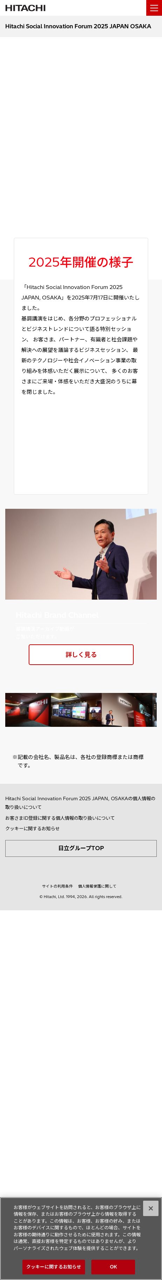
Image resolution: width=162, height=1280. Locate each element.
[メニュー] (154, 8)
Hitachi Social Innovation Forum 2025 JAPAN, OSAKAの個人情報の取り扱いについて (80, 803)
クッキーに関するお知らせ (32, 828)
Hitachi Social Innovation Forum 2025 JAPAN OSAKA (78, 26)
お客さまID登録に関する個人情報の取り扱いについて (60, 818)
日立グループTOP (81, 848)
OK (113, 1267)
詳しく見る (81, 655)
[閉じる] (151, 1208)
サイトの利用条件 (57, 886)
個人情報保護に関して (97, 886)
